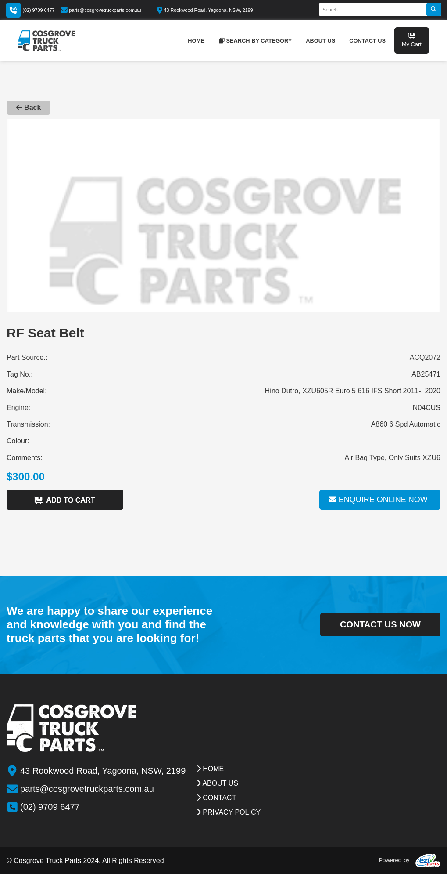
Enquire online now (378, 499)
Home (210, 768)
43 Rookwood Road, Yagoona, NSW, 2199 (205, 10)
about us (320, 40)
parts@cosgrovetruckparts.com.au (101, 10)
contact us (367, 40)
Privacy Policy (229, 812)
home (196, 40)
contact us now (380, 624)
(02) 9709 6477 (38, 10)
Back (28, 107)
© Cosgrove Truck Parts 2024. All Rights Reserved (85, 860)
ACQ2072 (425, 357)
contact (216, 797)
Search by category (255, 40)
